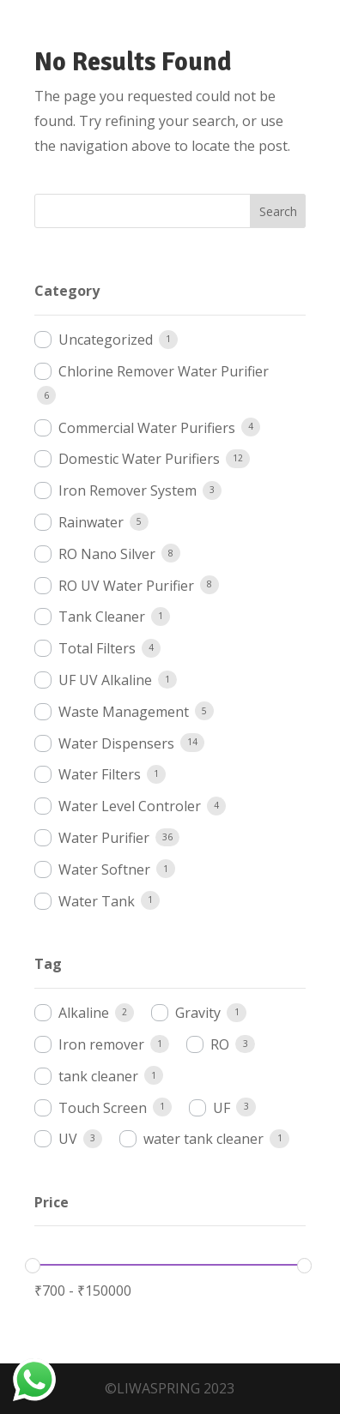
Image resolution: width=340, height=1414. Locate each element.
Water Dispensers (116, 743)
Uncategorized (105, 339)
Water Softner (104, 869)
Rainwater (91, 522)
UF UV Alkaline (105, 680)
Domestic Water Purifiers (139, 458)
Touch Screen (102, 1107)
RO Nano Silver (106, 554)
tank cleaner (98, 1076)
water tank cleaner (203, 1138)
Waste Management (123, 711)
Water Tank (96, 901)
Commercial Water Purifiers (146, 427)
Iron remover (101, 1044)
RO (219, 1044)
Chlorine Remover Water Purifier (163, 371)
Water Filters (99, 774)
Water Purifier (103, 837)
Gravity (198, 1012)
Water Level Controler (129, 806)
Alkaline (83, 1012)
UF (221, 1107)
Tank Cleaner (101, 616)
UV (67, 1138)
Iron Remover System (127, 490)
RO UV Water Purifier (126, 585)
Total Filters (97, 648)
